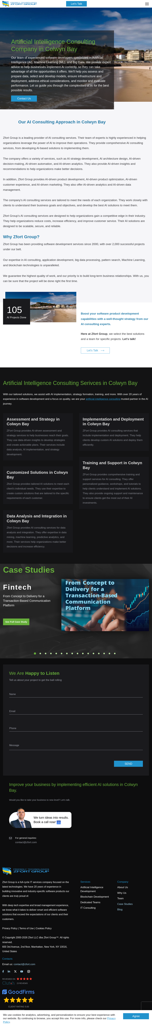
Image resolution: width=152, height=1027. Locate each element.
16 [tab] (115, 653)
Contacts (7, 958)
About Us (122, 887)
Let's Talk (76, 3)
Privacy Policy (9, 928)
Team (120, 898)
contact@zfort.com (26, 842)
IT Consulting (88, 907)
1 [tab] (35, 653)
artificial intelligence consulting (103, 399)
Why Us (121, 892)
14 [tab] (104, 653)
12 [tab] (93, 653)
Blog (120, 909)
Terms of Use (26, 928)
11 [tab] (88, 653)
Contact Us (24, 98)
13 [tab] (99, 653)
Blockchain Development (94, 896)
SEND (128, 763)
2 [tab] (40, 653)
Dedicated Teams (90, 902)
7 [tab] (67, 653)
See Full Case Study (16, 621)
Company (122, 881)
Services (85, 881)
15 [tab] (109, 653)
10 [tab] (83, 653)
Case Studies (125, 904)
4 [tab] (51, 653)
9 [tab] (77, 653)
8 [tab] (72, 653)
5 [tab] (56, 653)
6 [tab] (61, 653)
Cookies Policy (44, 928)
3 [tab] (45, 653)
